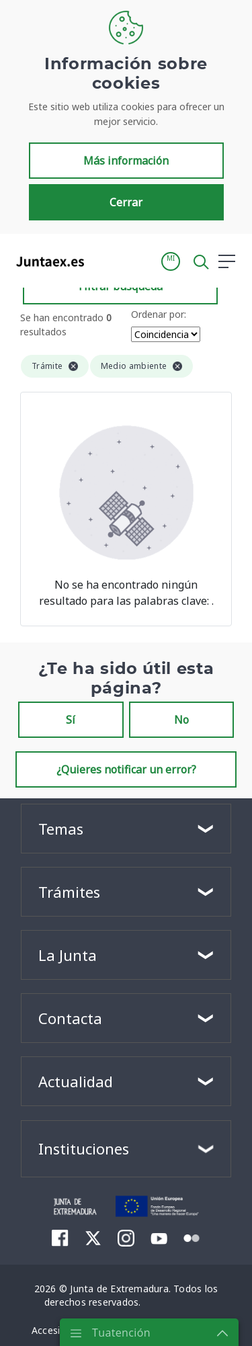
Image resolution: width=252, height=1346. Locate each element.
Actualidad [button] (75, 1081)
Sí (70, 719)
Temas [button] (60, 828)
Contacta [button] (70, 1018)
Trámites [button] (69, 892)
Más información (126, 160)
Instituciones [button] (83, 1148)
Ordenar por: (158, 314)
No (181, 719)
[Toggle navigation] (103, 260)
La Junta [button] (67, 955)
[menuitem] (60, 1238)
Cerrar (126, 202)
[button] (170, 261)
